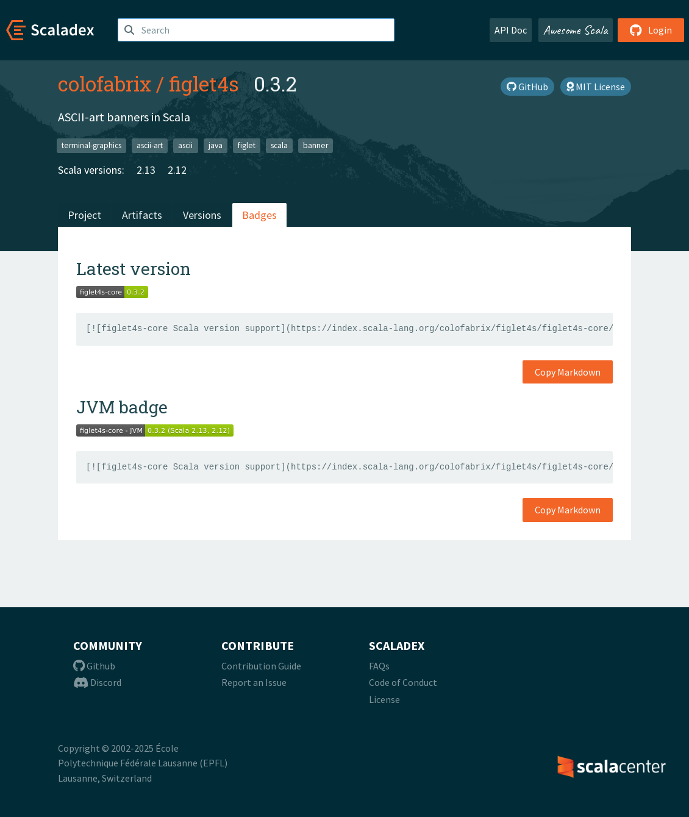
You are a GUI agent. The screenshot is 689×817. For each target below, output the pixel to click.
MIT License (595, 86)
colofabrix (104, 83)
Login (651, 30)
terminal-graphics (91, 145)
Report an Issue (254, 682)
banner (315, 145)
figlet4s (204, 83)
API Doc (510, 30)
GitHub (527, 86)
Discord (97, 682)
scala (279, 145)
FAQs (379, 666)
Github (94, 666)
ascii (185, 145)
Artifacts (142, 215)
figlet (246, 145)
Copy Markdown (568, 372)
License (384, 699)
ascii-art (150, 145)
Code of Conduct (403, 682)
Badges (259, 215)
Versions (202, 215)
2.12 (177, 170)
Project (84, 215)
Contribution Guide (261, 666)
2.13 (146, 170)
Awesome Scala (575, 30)
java (216, 145)
